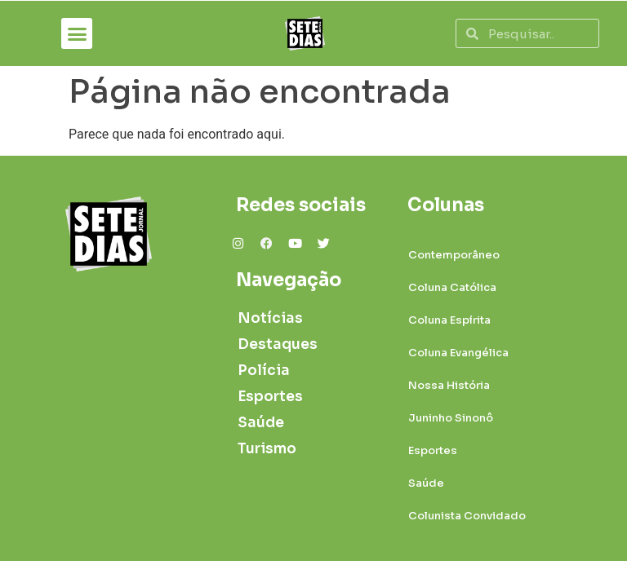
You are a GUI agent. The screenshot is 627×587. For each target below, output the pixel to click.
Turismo (267, 448)
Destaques (271, 344)
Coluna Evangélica (458, 353)
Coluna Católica (452, 287)
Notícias (270, 318)
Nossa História (449, 385)
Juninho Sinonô (450, 418)
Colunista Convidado (467, 516)
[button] (76, 33)
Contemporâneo (454, 255)
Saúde (261, 422)
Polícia (264, 370)
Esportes (270, 396)
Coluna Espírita (449, 320)
